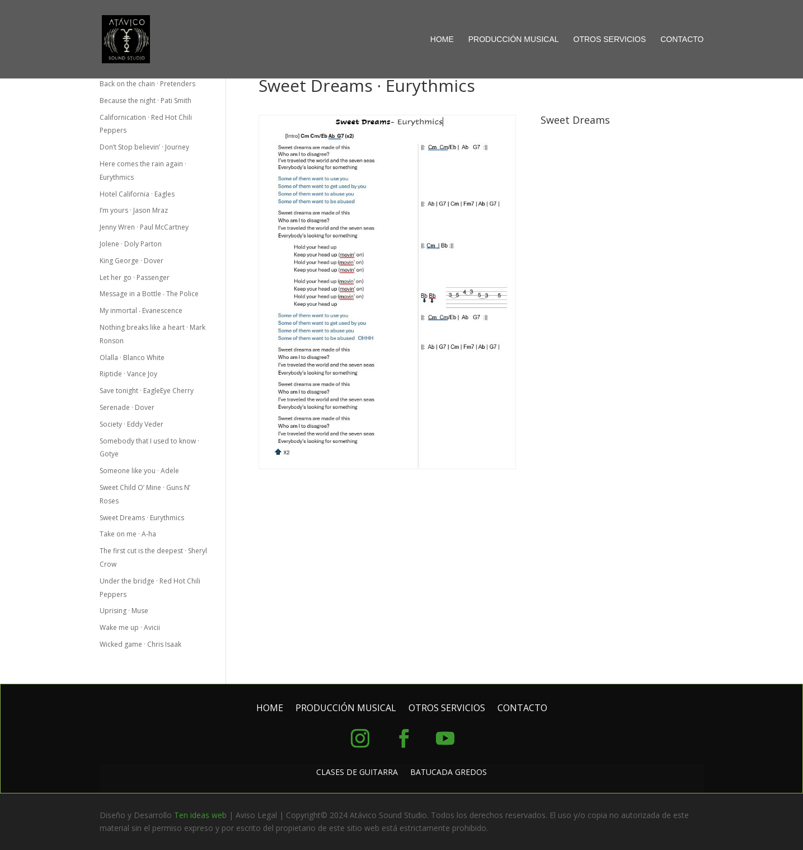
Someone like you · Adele (139, 470)
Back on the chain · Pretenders (147, 83)
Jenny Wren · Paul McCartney (144, 227)
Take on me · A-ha (128, 534)
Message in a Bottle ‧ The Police (149, 293)
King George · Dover (131, 260)
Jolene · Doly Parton (131, 244)
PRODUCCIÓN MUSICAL (513, 39)
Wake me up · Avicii (130, 627)
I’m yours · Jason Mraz (134, 210)
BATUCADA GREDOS (448, 772)
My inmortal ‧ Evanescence (141, 310)
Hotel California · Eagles (137, 194)
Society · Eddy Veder (131, 424)
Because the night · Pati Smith (145, 100)
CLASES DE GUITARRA (357, 772)
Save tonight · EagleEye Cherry (147, 390)
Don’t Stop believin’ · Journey (144, 147)
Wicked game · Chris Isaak (140, 644)
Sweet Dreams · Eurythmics (142, 517)
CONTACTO (681, 39)
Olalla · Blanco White (132, 357)
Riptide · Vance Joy (128, 374)
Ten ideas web (200, 815)
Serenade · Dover (127, 407)
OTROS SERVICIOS (610, 39)
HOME (442, 39)
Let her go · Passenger (135, 277)
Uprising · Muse (124, 610)
